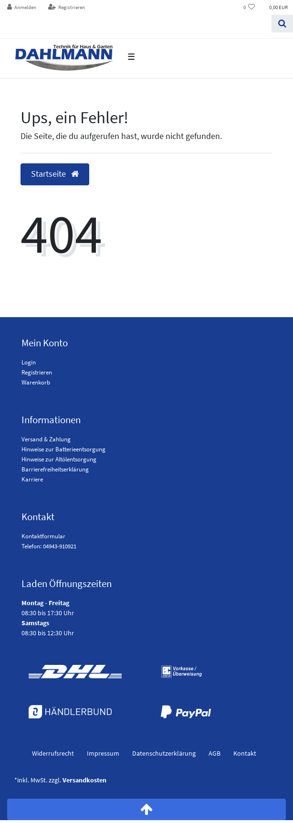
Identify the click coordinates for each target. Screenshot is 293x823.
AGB (214, 753)
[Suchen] (282, 23)
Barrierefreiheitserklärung (55, 469)
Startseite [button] (55, 174)
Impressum (103, 753)
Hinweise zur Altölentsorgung (58, 459)
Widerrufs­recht (53, 753)
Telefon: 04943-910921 (48, 546)
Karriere (32, 479)
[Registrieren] (66, 7)
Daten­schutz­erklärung (164, 753)
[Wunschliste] (249, 7)
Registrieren (36, 372)
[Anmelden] (22, 7)
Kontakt (244, 753)
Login (28, 362)
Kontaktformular (43, 536)
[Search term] (136, 23)
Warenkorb (35, 382)
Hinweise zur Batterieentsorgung (63, 449)
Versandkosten (84, 780)
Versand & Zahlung (46, 439)
